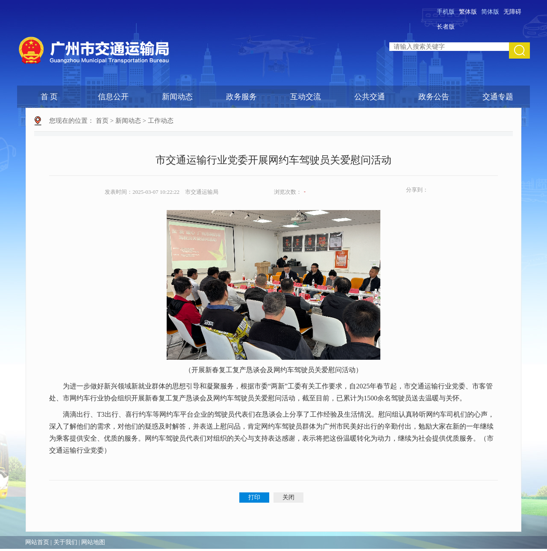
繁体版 (468, 12)
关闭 (288, 497)
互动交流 (305, 96)
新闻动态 (177, 96)
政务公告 (433, 96)
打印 (254, 497)
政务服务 (241, 96)
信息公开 (113, 96)
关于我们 (65, 542)
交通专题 (497, 96)
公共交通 (369, 96)
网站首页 (37, 542)
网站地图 (93, 542)
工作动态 (161, 120)
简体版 (490, 12)
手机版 (446, 12)
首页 (102, 120)
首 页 (49, 96)
